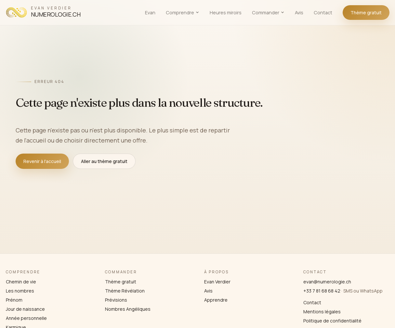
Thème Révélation (125, 291)
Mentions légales (322, 311)
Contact (323, 12)
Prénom (14, 300)
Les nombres (20, 291)
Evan (150, 12)
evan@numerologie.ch (327, 282)
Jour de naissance (25, 309)
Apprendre (216, 300)
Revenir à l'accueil (42, 161)
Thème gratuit (366, 12)
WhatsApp (371, 291)
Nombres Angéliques (128, 309)
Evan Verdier (217, 282)
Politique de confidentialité (332, 321)
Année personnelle (26, 318)
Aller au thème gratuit (104, 161)
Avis (299, 12)
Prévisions (116, 300)
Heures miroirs (226, 12)
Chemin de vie (21, 282)
